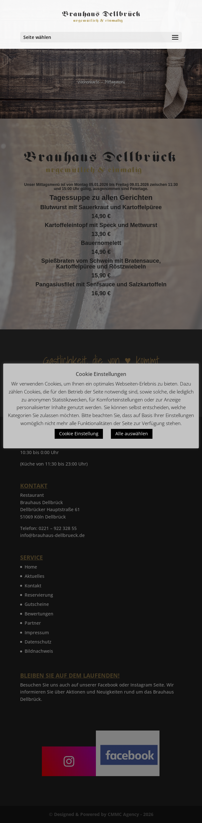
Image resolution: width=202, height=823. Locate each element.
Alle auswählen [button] (131, 433)
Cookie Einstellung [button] (78, 433)
